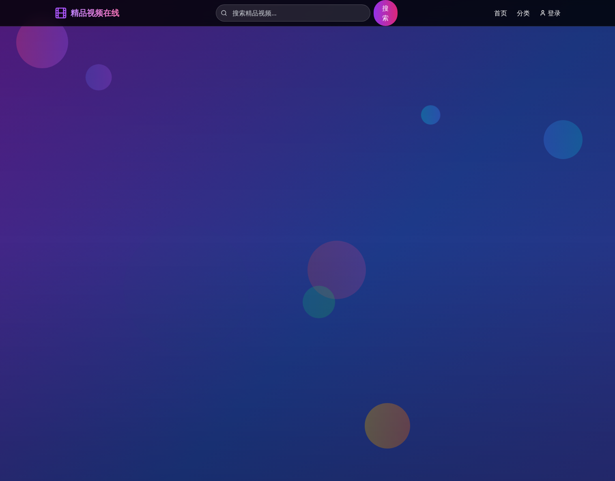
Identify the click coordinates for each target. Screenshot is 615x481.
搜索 (385, 13)
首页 (500, 13)
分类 (523, 13)
